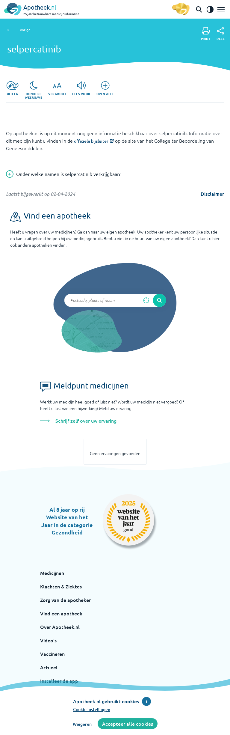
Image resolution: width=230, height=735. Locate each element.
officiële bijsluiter (91, 141)
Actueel (49, 667)
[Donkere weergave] (33, 90)
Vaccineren (52, 653)
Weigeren (82, 724)
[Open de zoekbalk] (199, 9)
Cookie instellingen (91, 709)
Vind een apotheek (61, 613)
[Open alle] (105, 88)
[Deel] (221, 33)
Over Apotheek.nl (60, 626)
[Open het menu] (221, 9)
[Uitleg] (12, 88)
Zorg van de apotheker (65, 600)
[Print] (206, 33)
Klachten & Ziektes (61, 586)
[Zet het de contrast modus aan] (210, 9)
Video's (48, 640)
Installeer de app (59, 680)
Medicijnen (52, 573)
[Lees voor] (81, 88)
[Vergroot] (57, 88)
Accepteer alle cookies (127, 723)
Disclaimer (212, 193)
